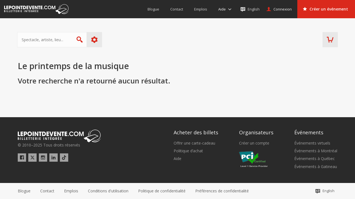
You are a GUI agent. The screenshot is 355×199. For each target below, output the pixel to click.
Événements (308, 132)
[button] (222, 190)
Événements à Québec (314, 158)
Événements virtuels (312, 143)
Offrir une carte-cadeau (194, 143)
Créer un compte (254, 143)
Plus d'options (95, 39)
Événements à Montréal (315, 150)
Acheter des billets (196, 132)
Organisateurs (256, 132)
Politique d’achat (188, 150)
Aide (177, 158)
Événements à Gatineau (315, 166)
